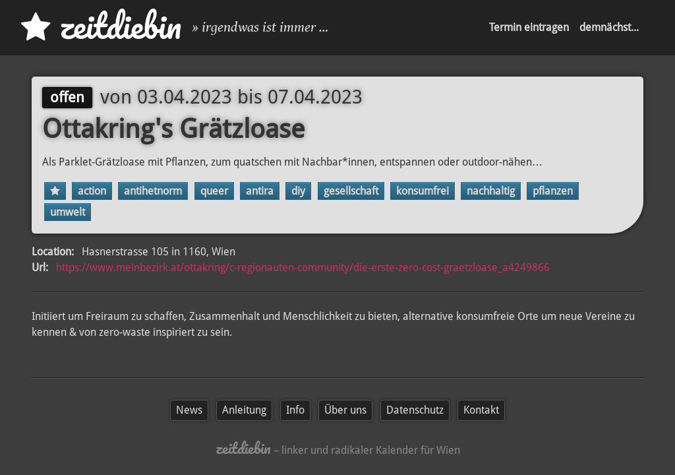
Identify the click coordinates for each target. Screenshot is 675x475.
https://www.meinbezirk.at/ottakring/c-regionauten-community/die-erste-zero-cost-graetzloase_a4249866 (303, 267)
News (189, 410)
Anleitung (244, 410)
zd (101, 26)
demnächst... (609, 27)
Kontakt (481, 410)
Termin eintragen (529, 27)
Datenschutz (415, 410)
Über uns (345, 410)
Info (295, 410)
